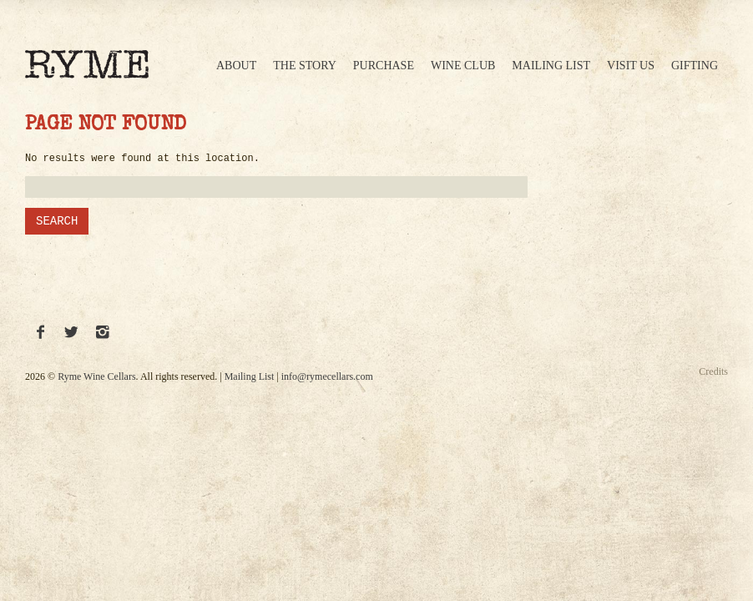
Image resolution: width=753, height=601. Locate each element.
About (236, 65)
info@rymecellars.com (327, 376)
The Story (304, 65)
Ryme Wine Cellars (96, 376)
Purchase (383, 65)
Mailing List (551, 65)
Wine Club (463, 65)
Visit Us (630, 65)
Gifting (694, 65)
